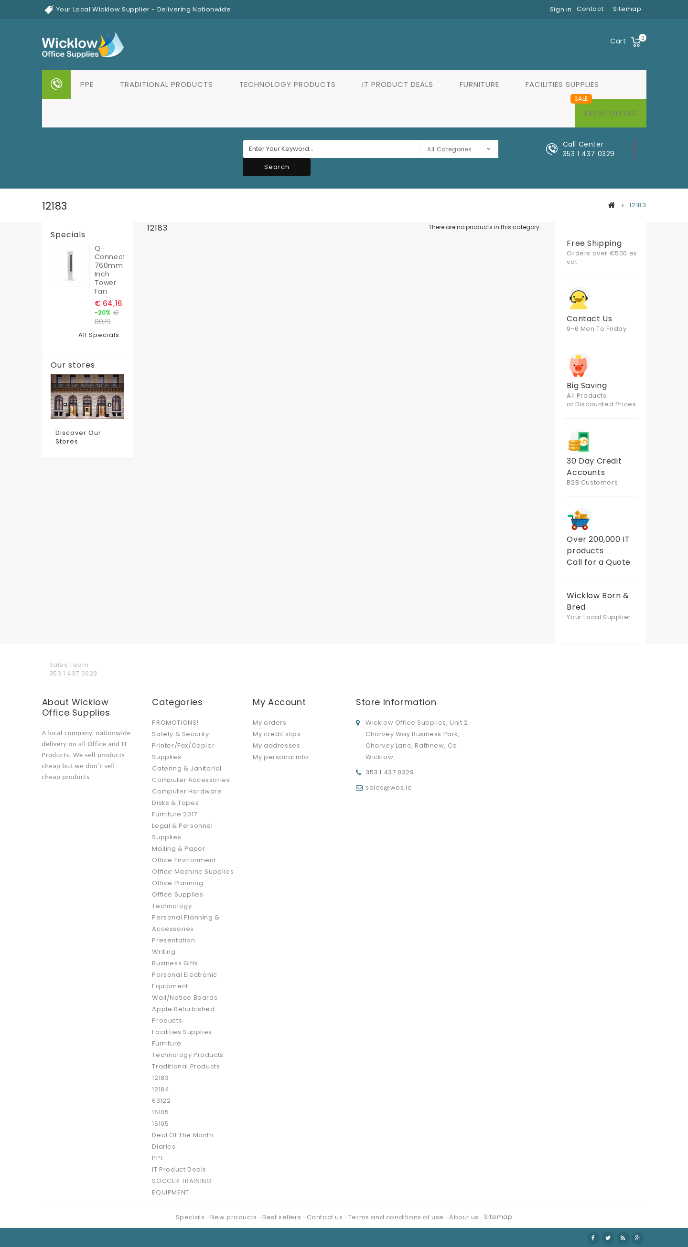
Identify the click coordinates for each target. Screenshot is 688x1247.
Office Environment (184, 860)
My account (279, 702)
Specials (68, 235)
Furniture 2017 (174, 814)
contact (590, 8)
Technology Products (287, 84)
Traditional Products (166, 84)
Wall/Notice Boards (184, 997)
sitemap (627, 8)
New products (234, 1217)
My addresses (276, 745)
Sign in (561, 9)
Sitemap (498, 1216)
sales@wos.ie (389, 787)
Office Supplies (177, 894)
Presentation (173, 940)
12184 (160, 1089)
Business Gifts (175, 963)
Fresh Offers (611, 113)
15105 (160, 1112)
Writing (163, 951)
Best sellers (282, 1217)
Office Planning (177, 883)
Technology (172, 905)
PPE (87, 84)
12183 (160, 1077)
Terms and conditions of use (397, 1217)
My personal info (281, 756)
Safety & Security (180, 734)
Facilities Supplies (562, 84)
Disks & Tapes (175, 802)
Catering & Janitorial (187, 768)
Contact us (326, 1217)
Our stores (73, 365)
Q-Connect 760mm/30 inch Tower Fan (109, 270)
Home (56, 84)
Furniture (479, 84)
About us (464, 1217)
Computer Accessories (191, 779)
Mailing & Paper (178, 848)
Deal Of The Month (182, 1135)
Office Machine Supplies (193, 871)
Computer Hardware (187, 791)
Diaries (163, 1146)
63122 (161, 1100)
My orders (269, 722)
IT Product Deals (397, 84)
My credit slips (277, 734)
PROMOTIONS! (175, 722)
